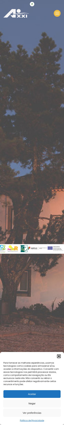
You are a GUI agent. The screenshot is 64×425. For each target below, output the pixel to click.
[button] (59, 356)
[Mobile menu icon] (57, 13)
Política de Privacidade (32, 420)
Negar (32, 403)
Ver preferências (32, 412)
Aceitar (32, 394)
